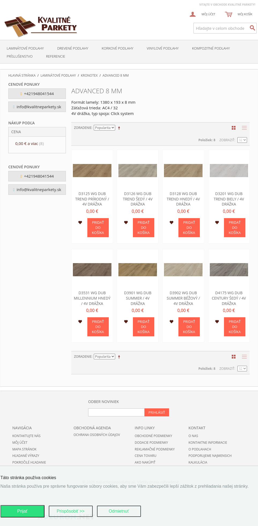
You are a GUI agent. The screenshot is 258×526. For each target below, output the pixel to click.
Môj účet (19, 442)
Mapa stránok (24, 449)
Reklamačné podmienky (155, 449)
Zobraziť (226, 140)
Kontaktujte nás (26, 436)
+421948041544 (37, 93)
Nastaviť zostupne (120, 128)
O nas (193, 436)
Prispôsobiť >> (71, 511)
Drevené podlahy (72, 48)
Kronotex (89, 75)
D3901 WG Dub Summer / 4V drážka (137, 298)
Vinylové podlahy (163, 48)
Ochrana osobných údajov (96, 434)
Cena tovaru (145, 455)
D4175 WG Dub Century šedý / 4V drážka (229, 298)
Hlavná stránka (22, 75)
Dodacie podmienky (151, 442)
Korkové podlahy (117, 48)
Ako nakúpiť (145, 462)
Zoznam (243, 128)
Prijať (22, 511)
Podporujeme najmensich (210, 455)
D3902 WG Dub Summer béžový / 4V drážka (183, 298)
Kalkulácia (198, 462)
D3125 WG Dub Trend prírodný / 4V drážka (92, 199)
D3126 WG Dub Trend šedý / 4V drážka (138, 199)
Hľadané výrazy (25, 455)
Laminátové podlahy (25, 48)
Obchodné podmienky (153, 436)
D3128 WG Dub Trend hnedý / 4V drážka (183, 199)
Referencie (55, 56)
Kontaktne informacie (208, 442)
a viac (29, 143)
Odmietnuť (119, 511)
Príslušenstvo (20, 56)
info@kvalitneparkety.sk (37, 106)
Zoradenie (83, 127)
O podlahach (200, 449)
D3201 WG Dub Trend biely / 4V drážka (229, 199)
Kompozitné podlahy (211, 48)
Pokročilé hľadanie (29, 462)
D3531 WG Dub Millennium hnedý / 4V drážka (92, 298)
